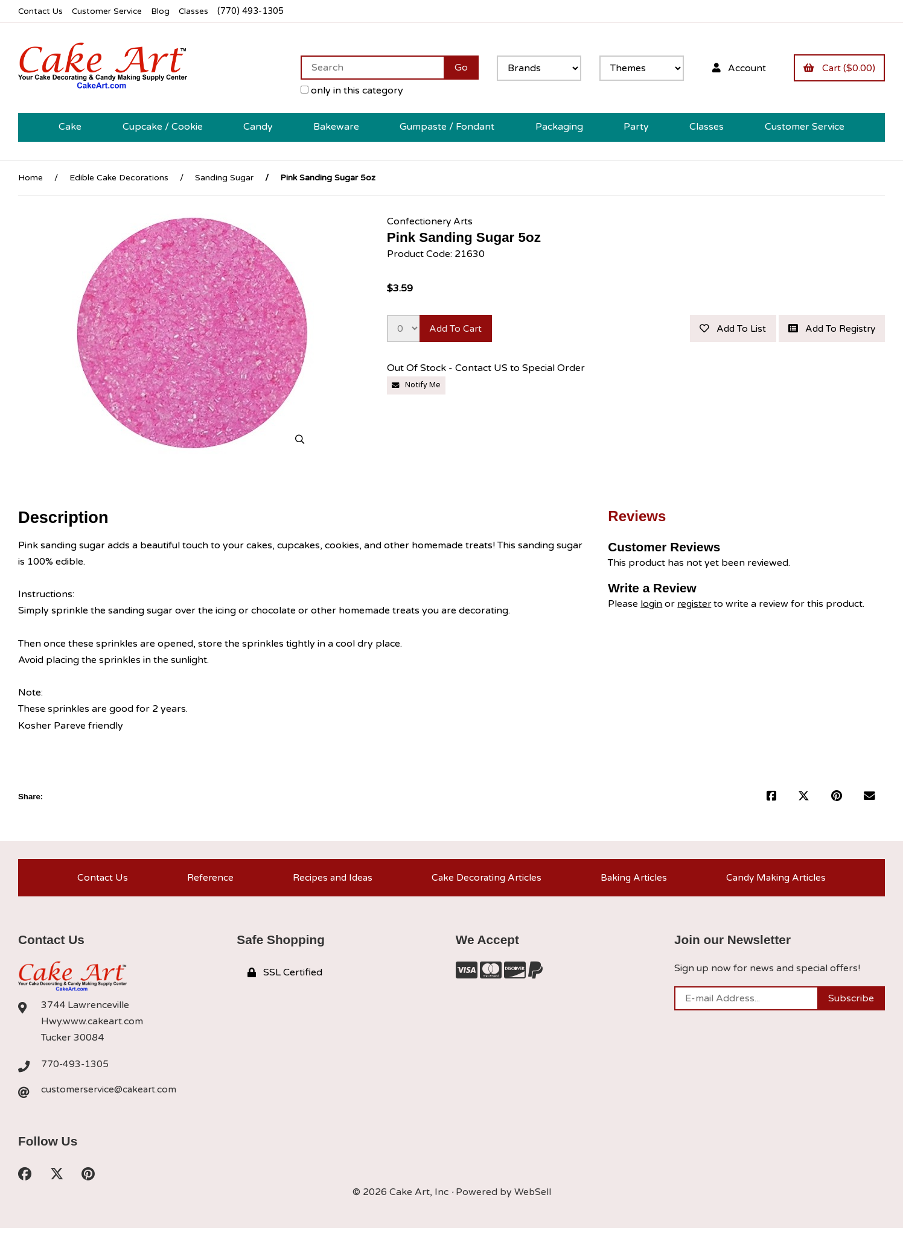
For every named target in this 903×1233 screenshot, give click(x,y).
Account (735, 68)
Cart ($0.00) (838, 68)
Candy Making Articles (776, 879)
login (651, 604)
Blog (166, 11)
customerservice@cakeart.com (110, 1093)
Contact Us (41, 11)
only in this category (347, 90)
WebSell (532, 1196)
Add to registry (829, 329)
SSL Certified (284, 975)
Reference (207, 879)
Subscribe (851, 1001)
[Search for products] (367, 67)
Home (30, 178)
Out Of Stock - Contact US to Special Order (487, 370)
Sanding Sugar (224, 178)
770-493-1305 (75, 1067)
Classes (200, 11)
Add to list (726, 329)
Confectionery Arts (430, 221)
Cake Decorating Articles (485, 879)
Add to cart (457, 329)
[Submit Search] (456, 67)
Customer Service (110, 11)
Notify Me (417, 386)
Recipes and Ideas (330, 879)
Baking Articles (633, 879)
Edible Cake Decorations (118, 178)
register (695, 604)
